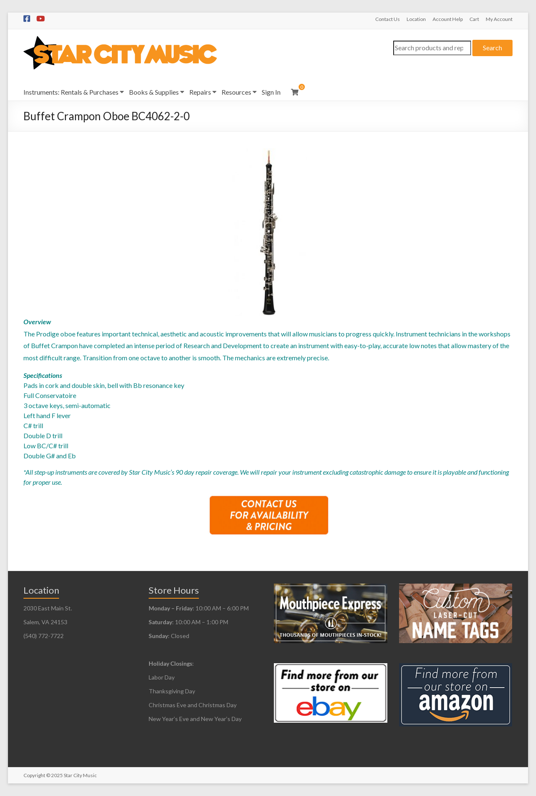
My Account (499, 19)
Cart (474, 19)
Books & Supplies (154, 92)
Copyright (34, 775)
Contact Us (387, 19)
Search (492, 48)
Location (416, 19)
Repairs (200, 92)
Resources (236, 92)
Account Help (448, 19)
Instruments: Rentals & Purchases (71, 92)
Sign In (271, 92)
